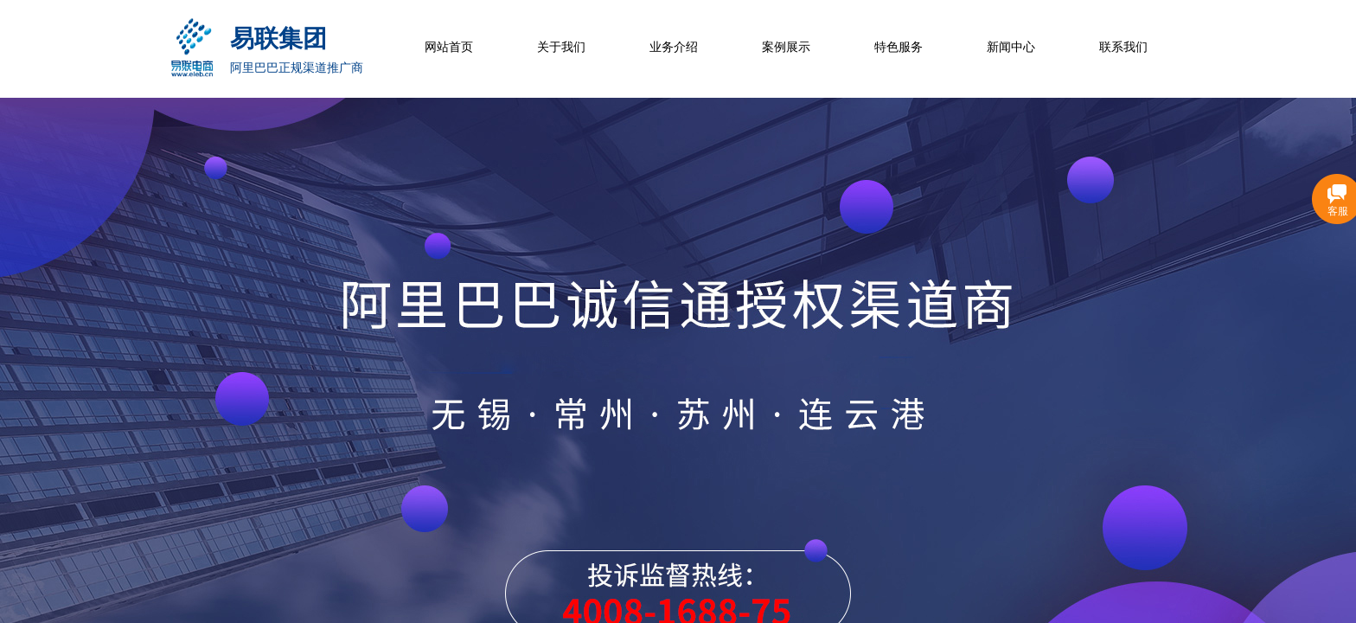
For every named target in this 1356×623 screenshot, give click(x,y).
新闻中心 (1011, 47)
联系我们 (1123, 47)
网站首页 (449, 47)
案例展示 (786, 47)
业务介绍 (673, 47)
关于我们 (561, 47)
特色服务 (898, 47)
